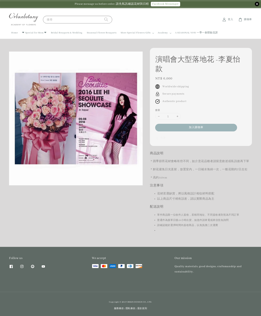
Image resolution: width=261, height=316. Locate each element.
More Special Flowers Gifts (136, 32)
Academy (163, 32)
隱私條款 (131, 308)
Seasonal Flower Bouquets (101, 32)
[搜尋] (106, 19)
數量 (157, 110)
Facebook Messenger (165, 4)
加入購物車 (196, 127)
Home (14, 32)
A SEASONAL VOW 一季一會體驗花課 (196, 32)
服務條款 (119, 308)
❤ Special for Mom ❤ (34, 32)
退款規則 (142, 308)
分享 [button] (160, 138)
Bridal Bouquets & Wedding (66, 32)
